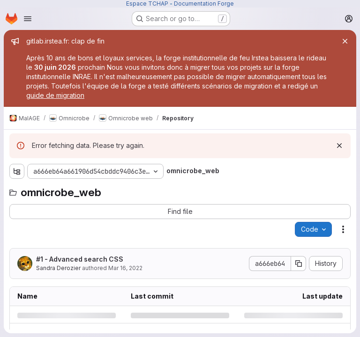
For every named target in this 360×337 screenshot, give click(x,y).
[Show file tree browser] (16, 171)
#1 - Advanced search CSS (79, 259)
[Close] (345, 41)
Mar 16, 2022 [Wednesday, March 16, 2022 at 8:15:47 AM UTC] (125, 267)
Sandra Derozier (58, 267)
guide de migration (55, 95)
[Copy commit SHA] (298, 263)
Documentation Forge (204, 3)
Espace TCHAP (147, 3)
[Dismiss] (339, 145)
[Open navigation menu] (27, 18)
